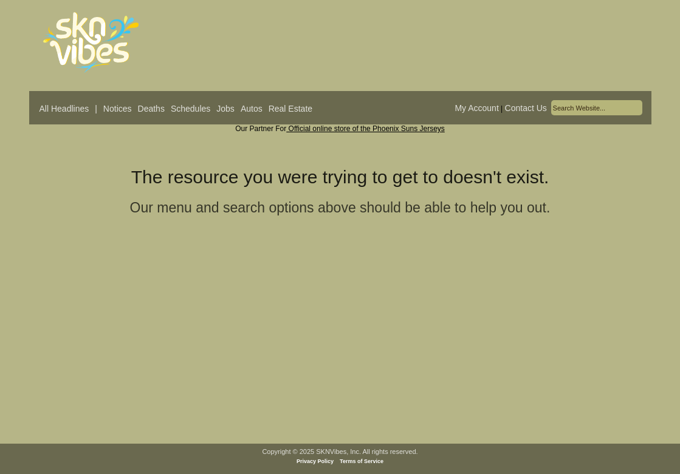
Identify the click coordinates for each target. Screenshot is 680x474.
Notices (117, 108)
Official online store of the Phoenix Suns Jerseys (365, 128)
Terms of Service (361, 461)
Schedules (190, 108)
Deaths (151, 108)
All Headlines (64, 108)
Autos (252, 108)
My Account (476, 108)
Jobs (225, 108)
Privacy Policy (315, 461)
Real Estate (290, 108)
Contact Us (526, 108)
